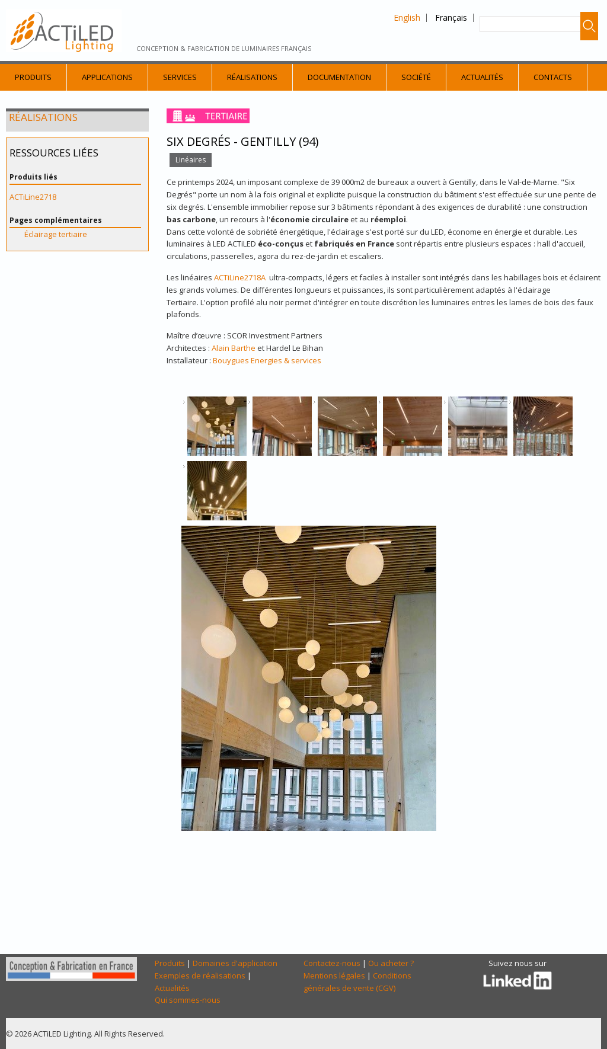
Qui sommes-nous (188, 999)
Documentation (339, 77)
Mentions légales (334, 975)
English (407, 17)
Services (180, 77)
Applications (107, 77)
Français (451, 17)
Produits (33, 77)
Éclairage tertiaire (55, 234)
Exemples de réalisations (200, 975)
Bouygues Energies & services (267, 360)
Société (416, 77)
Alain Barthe (233, 348)
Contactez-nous (332, 963)
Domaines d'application (235, 963)
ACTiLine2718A (240, 277)
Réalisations (252, 77)
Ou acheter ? (391, 963)
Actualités (482, 77)
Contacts (552, 77)
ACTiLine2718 (32, 196)
